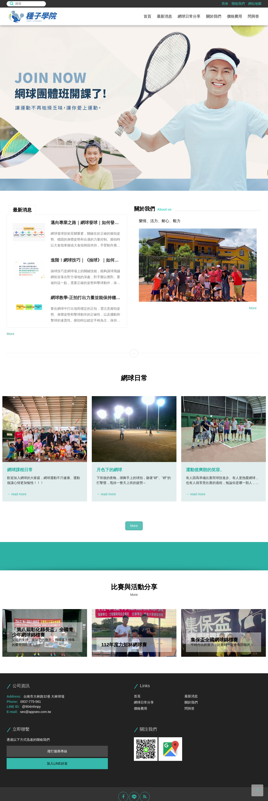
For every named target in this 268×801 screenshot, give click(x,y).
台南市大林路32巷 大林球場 (43, 696)
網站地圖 (254, 3)
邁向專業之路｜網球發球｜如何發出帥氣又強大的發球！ (84, 223)
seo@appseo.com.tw (35, 712)
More (10, 334)
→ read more (16, 494)
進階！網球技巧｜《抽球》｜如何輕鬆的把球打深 (84, 260)
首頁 (147, 16)
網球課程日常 (20, 469)
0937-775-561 (30, 702)
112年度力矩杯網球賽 (124, 644)
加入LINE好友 (57, 763)
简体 (225, 3)
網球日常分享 (189, 16)
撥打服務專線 (57, 751)
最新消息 (164, 16)
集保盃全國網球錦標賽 (214, 639)
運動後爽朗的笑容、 (205, 469)
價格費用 (234, 16)
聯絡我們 (238, 3)
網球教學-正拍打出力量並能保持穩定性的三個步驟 (85, 298)
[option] (134, 108)
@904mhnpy (31, 706)
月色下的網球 (109, 469)
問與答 (253, 16)
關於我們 (213, 16)
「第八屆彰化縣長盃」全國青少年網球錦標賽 (42, 632)
